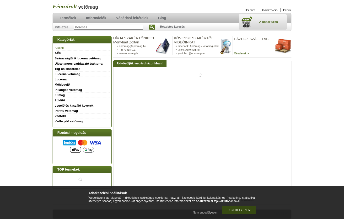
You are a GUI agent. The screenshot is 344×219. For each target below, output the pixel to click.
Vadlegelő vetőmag (69, 121)
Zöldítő (60, 100)
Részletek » (241, 53)
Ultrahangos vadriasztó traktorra (79, 63)
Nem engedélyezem (205, 212)
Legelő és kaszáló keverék (74, 105)
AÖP (58, 53)
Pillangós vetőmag (68, 90)
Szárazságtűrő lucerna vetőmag (78, 58)
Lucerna (61, 79)
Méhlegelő (62, 84)
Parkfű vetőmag (66, 111)
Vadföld (60, 116)
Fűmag (60, 95)
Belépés (250, 10)
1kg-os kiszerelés (68, 69)
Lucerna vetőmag (68, 74)
